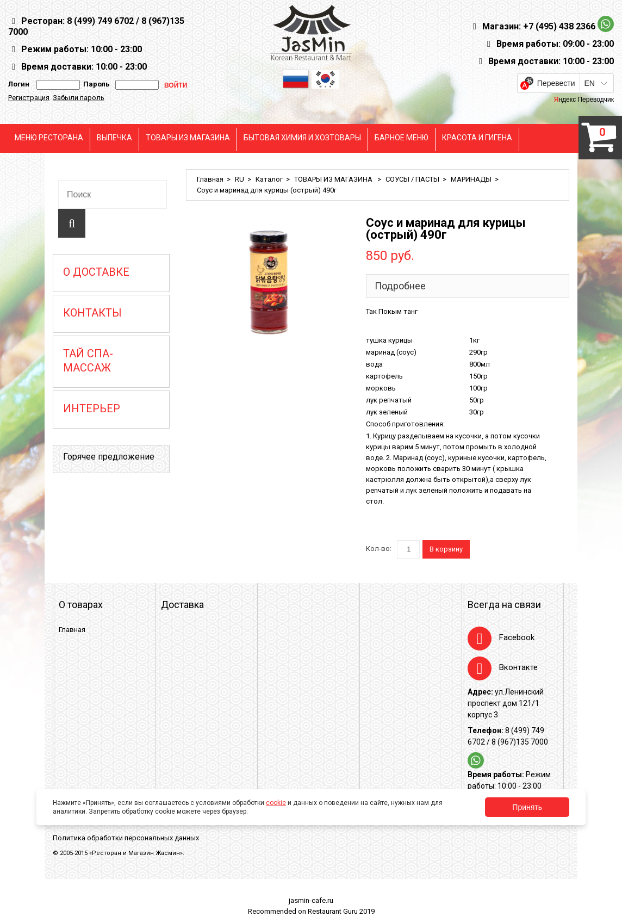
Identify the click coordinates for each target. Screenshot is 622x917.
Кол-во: (378, 548)
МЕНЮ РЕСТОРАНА (49, 137)
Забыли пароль (78, 98)
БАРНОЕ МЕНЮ (401, 137)
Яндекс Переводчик (584, 99)
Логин (18, 84)
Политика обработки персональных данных (126, 838)
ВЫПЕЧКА (114, 137)
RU (239, 179)
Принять (527, 807)
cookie (276, 803)
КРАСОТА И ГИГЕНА (477, 137)
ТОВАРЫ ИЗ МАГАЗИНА (188, 137)
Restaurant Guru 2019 (341, 911)
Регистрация (28, 98)
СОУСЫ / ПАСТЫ (412, 179)
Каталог (269, 179)
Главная (210, 179)
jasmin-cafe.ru (311, 900)
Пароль (95, 84)
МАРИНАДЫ (471, 179)
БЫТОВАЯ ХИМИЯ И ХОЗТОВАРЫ (302, 137)
